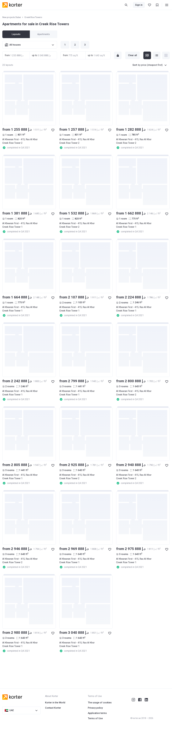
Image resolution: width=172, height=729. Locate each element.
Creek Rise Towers (33, 17)
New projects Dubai (11, 17)
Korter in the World (55, 702)
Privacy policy (95, 707)
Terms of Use (95, 718)
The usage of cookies (100, 702)
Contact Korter (53, 707)
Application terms (97, 713)
